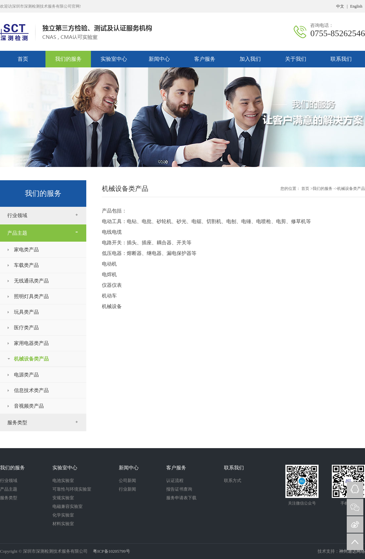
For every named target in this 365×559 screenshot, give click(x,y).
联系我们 (341, 59)
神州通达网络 (352, 551)
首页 (305, 188)
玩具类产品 (26, 312)
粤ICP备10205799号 (111, 551)
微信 (355, 507)
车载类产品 (26, 265)
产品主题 (17, 233)
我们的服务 (68, 59)
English (356, 6)
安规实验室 (63, 497)
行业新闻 (127, 489)
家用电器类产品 (31, 343)
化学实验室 (63, 515)
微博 (355, 524)
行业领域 (17, 215)
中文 (340, 6)
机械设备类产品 (31, 358)
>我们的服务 (321, 188)
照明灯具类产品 (31, 296)
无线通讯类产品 (31, 280)
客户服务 (204, 59)
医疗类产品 (26, 327)
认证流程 (174, 480)
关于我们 (295, 59)
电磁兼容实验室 (67, 506)
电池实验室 (63, 480)
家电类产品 (26, 249)
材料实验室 (63, 523)
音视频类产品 (29, 406)
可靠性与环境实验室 (71, 489)
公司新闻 (127, 480)
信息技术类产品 (31, 390)
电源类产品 (26, 374)
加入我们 (250, 59)
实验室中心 (114, 59)
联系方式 (232, 480)
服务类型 (17, 422)
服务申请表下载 (181, 497)
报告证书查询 (179, 489)
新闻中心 (159, 59)
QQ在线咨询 (355, 490)
